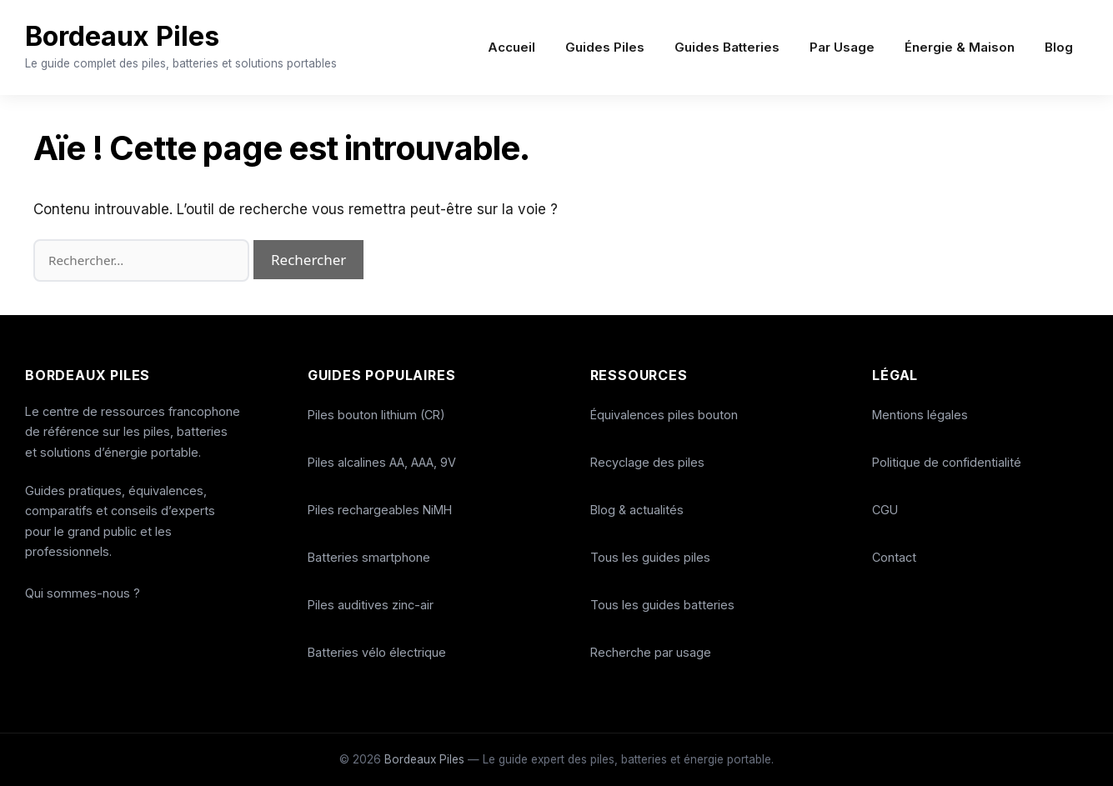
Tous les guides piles (650, 557)
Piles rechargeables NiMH (380, 510)
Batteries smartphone (369, 557)
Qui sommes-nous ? (82, 593)
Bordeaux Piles (161, 32)
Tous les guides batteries (662, 605)
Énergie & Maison (960, 47)
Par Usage (842, 47)
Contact (894, 557)
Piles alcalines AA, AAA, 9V (382, 462)
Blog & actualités (637, 510)
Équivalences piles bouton (664, 415)
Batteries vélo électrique (377, 652)
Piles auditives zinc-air (371, 605)
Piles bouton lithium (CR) (376, 415)
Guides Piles (604, 47)
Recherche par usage (650, 652)
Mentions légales (920, 415)
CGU (885, 510)
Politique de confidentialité (946, 462)
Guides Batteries (727, 47)
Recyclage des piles (647, 462)
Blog (1059, 47)
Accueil (511, 47)
